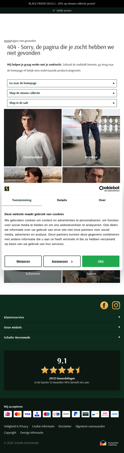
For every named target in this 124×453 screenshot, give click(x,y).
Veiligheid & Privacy (16, 426)
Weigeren (23, 261)
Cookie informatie (43, 426)
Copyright (10, 433)
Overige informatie (31, 433)
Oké (101, 261)
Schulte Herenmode (62, 337)
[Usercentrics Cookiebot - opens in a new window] (102, 189)
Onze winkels (62, 327)
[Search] (62, 31)
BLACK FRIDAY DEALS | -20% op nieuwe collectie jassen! (62, 3)
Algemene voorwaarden (90, 426)
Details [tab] (62, 200)
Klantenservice (62, 317)
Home (7, 41)
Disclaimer (65, 426)
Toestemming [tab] (21, 200)
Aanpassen (62, 261)
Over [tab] (102, 200)
